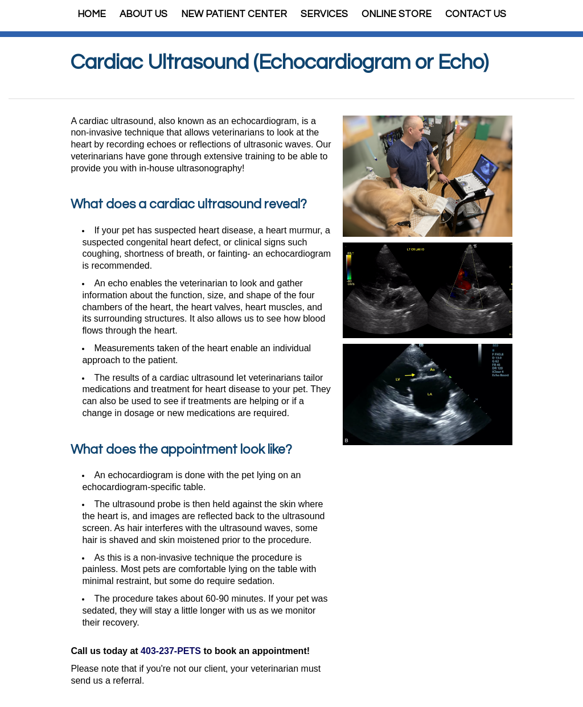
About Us (143, 14)
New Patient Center (234, 14)
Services (324, 14)
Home (91, 14)
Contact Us (475, 14)
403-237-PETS (171, 651)
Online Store (397, 14)
